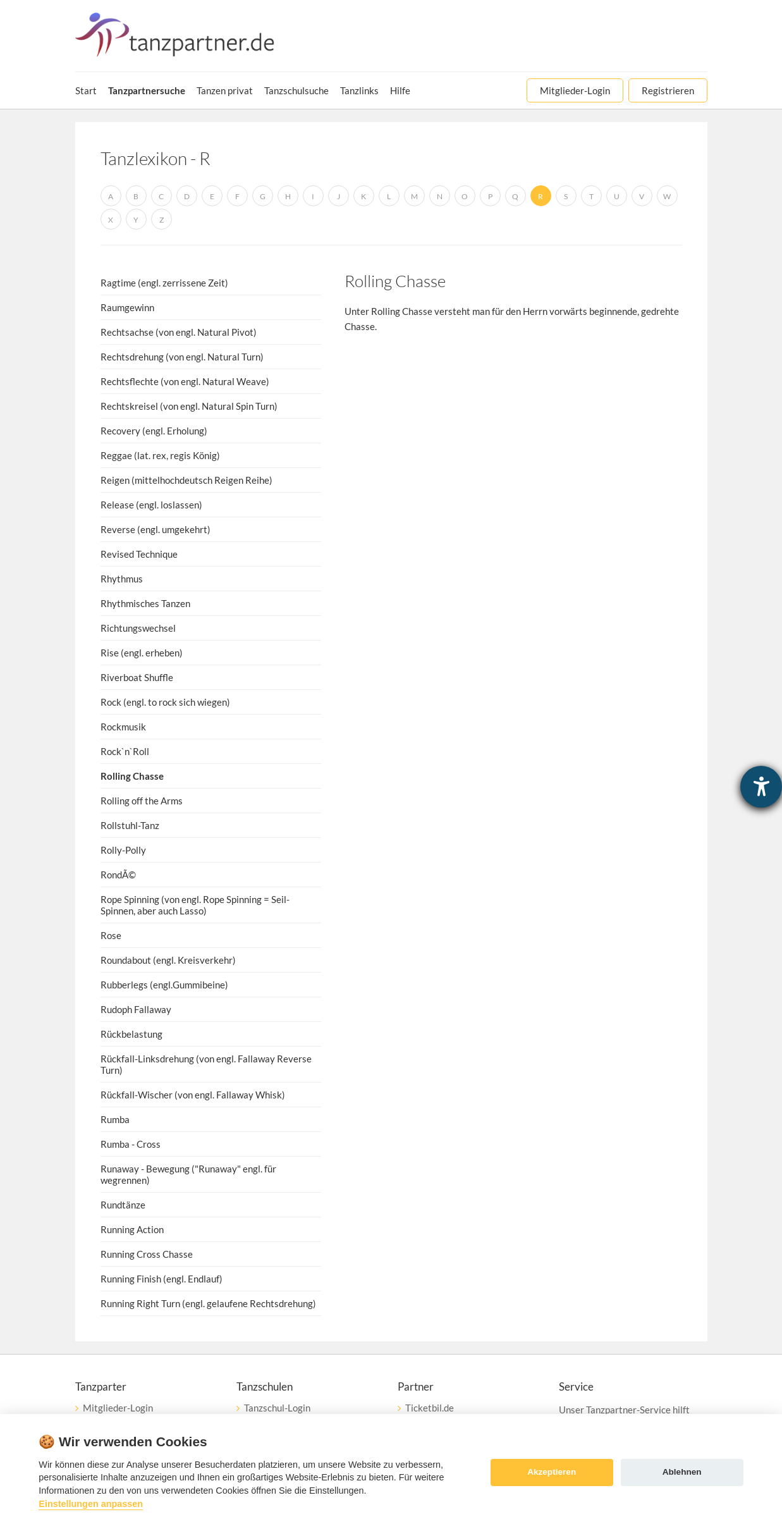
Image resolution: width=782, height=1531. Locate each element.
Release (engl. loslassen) (151, 504)
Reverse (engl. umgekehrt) (156, 529)
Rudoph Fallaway (136, 1009)
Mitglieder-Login (118, 1407)
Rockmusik (123, 726)
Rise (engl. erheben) (142, 652)
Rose (111, 935)
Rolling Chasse (132, 776)
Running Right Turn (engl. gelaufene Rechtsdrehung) (208, 1303)
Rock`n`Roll (125, 751)
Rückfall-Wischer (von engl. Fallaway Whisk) (193, 1094)
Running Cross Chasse (147, 1254)
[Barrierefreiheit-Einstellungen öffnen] (761, 787)
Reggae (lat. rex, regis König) (160, 455)
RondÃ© (118, 874)
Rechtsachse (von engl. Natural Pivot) (179, 332)
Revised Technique (139, 554)
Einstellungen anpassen (91, 1504)
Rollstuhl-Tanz (130, 825)
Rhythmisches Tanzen (145, 603)
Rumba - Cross (131, 1144)
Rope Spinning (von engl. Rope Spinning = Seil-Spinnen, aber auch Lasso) (195, 905)
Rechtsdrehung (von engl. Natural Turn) (182, 356)
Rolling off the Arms (142, 800)
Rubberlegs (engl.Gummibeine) (164, 984)
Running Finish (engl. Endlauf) (162, 1278)
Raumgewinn (127, 307)
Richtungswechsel (138, 628)
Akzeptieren (551, 1472)
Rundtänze (123, 1204)
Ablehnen (682, 1472)
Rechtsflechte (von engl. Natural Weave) (185, 381)
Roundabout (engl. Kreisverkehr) (168, 960)
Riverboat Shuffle (137, 677)
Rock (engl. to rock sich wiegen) (165, 702)
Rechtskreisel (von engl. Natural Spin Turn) (189, 406)
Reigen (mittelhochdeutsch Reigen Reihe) (186, 480)
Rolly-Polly (123, 850)
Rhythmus (122, 578)
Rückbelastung (131, 1034)
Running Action (132, 1229)
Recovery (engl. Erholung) (154, 430)
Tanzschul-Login (277, 1407)
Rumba (115, 1119)
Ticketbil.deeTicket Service (430, 1413)
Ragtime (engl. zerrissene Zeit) (164, 282)
